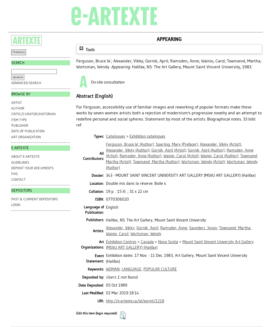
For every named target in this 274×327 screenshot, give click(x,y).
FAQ (14, 174)
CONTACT (18, 180)
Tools (86, 49)
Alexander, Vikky (120, 227)
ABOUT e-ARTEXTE (25, 157)
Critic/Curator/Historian (33, 114)
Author (17, 108)
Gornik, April (147, 227)
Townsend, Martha (234, 227)
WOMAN (113, 269)
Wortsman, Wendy (146, 233)
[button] (122, 315)
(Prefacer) (177, 144)
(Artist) (220, 144)
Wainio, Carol (117, 233)
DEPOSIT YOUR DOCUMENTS (32, 168)
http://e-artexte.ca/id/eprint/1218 (135, 301)
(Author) (130, 144)
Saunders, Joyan (203, 227)
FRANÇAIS (18, 52)
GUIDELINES (20, 162)
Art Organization (26, 137)
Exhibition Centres (121, 241)
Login (15, 205)
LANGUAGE (131, 269)
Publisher (19, 125)
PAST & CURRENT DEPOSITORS (34, 199)
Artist (16, 103)
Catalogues (115, 136)
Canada (147, 241)
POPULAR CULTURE (160, 269)
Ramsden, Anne (173, 227)
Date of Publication (28, 131)
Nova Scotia (168, 241)
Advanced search (26, 83)
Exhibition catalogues (147, 136)
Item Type (19, 120)
